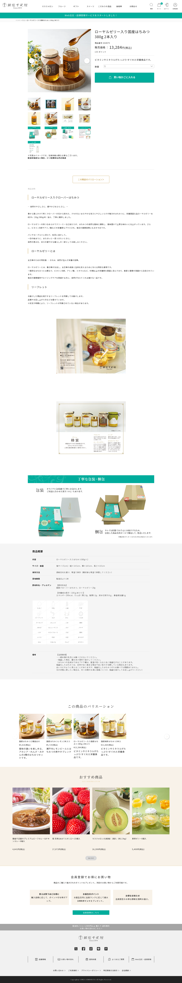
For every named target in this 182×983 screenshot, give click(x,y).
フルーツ (62, 6)
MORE (91, 858)
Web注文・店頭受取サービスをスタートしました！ (91, 15)
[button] (15, 737)
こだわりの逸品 (104, 6)
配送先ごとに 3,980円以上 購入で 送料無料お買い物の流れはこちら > (91, 927)
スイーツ (90, 6)
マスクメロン (47, 6)
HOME (18, 20)
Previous (31, 60)
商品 (23, 20)
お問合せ (133, 6)
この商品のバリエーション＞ (91, 179)
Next (87, 60)
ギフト (76, 6)
